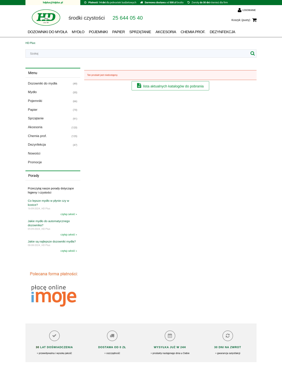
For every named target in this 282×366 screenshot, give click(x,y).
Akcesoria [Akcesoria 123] (35, 127)
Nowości (34, 153)
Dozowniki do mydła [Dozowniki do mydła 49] (42, 83)
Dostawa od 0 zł (112, 347)
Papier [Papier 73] (33, 110)
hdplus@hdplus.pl (53, 2)
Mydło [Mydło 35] (32, 92)
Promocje (35, 162)
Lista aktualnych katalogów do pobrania (173, 86)
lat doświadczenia (56, 347)
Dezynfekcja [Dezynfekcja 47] (37, 144)
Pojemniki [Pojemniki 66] (35, 101)
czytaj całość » (69, 214)
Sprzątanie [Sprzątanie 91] (36, 118)
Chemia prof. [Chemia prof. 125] (37, 136)
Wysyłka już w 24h (170, 347)
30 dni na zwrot (227, 347)
